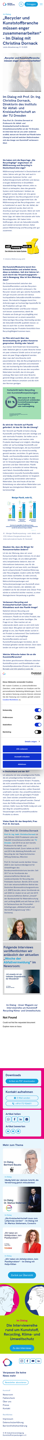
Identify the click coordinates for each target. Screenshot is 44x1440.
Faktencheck (9, 1398)
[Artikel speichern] (18, 1131)
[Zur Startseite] (9, 4)
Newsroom (8, 1394)
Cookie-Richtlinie (10, 700)
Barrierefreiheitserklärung (15, 1425)
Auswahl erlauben (22, 757)
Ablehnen (22, 764)
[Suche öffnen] (21, 4)
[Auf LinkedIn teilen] (20, 1119)
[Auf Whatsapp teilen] (8, 1119)
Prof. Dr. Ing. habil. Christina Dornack (20, 834)
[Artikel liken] (8, 1131)
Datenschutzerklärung (13, 1422)
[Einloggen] (31, 4)
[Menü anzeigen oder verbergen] (41, 4)
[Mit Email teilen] (27, 1119)
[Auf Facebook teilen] (14, 1119)
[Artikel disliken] (13, 1131)
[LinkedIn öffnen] (38, 1361)
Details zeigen (31, 742)
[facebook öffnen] (27, 1361)
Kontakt (6, 1408)
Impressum (8, 1418)
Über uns (7, 1401)
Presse (6, 1405)
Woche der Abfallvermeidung (17, 960)
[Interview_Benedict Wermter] (22, 981)
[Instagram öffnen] (21, 1361)
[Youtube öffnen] (33, 1361)
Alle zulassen (22, 749)
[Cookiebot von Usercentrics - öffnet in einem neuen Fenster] (31, 673)
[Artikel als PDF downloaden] (22, 1081)
